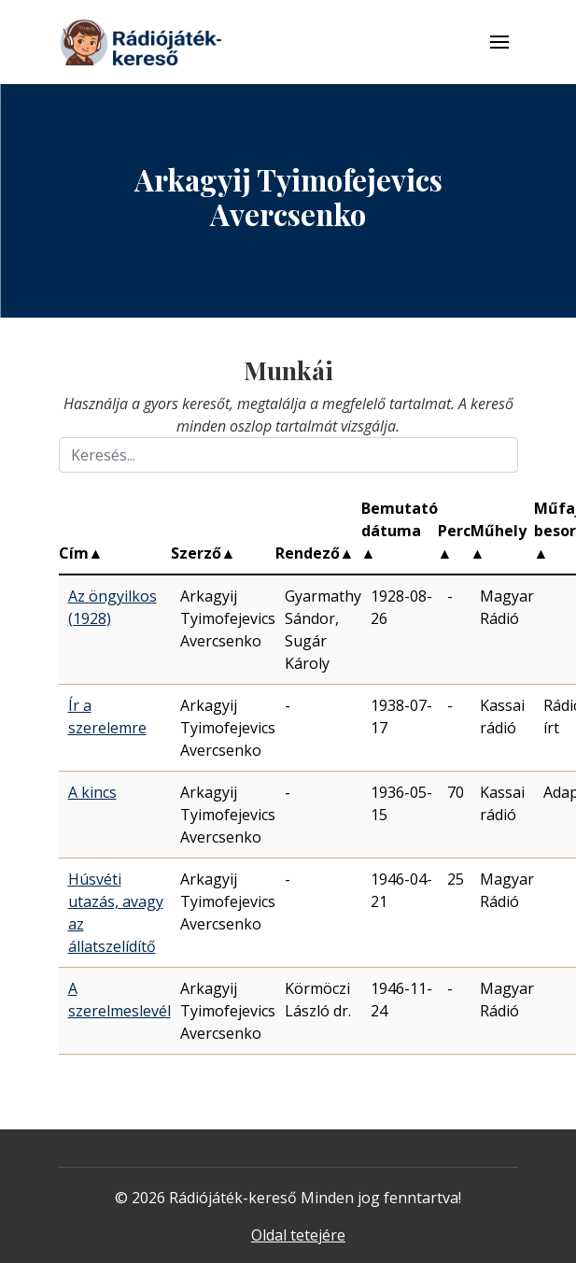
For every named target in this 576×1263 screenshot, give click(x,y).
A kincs (92, 792)
